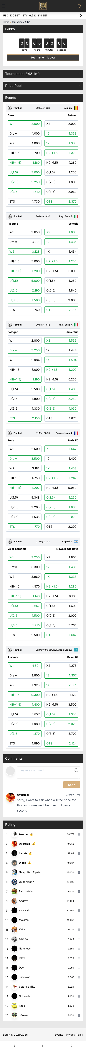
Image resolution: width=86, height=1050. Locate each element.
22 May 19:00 (43, 649)
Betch (6, 1034)
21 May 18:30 (43, 433)
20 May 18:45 (43, 324)
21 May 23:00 (43, 541)
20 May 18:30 (43, 216)
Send (71, 785)
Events (59, 1034)
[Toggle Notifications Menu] (80, 6)
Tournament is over (43, 57)
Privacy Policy (74, 1034)
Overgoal (23, 794)
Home (6, 22)
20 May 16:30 (43, 108)
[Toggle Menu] (6, 6)
